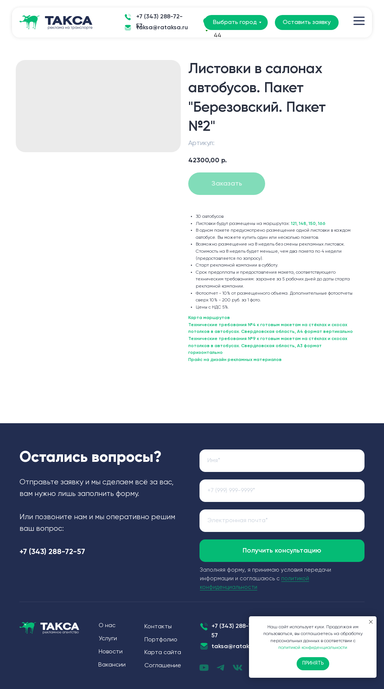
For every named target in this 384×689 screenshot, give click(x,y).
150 (312, 224)
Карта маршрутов (209, 318)
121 (294, 224)
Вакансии (112, 665)
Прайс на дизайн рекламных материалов (235, 360)
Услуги (108, 639)
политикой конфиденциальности (312, 648)
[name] (282, 460)
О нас (107, 626)
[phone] (282, 490)
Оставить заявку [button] (307, 22)
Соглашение (162, 666)
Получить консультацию (282, 550)
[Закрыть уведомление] (371, 622)
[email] (282, 520)
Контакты (158, 627)
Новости (111, 652)
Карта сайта (162, 653)
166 (322, 224)
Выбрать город (235, 22)
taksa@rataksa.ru (162, 28)
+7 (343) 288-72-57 (159, 21)
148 (302, 224)
